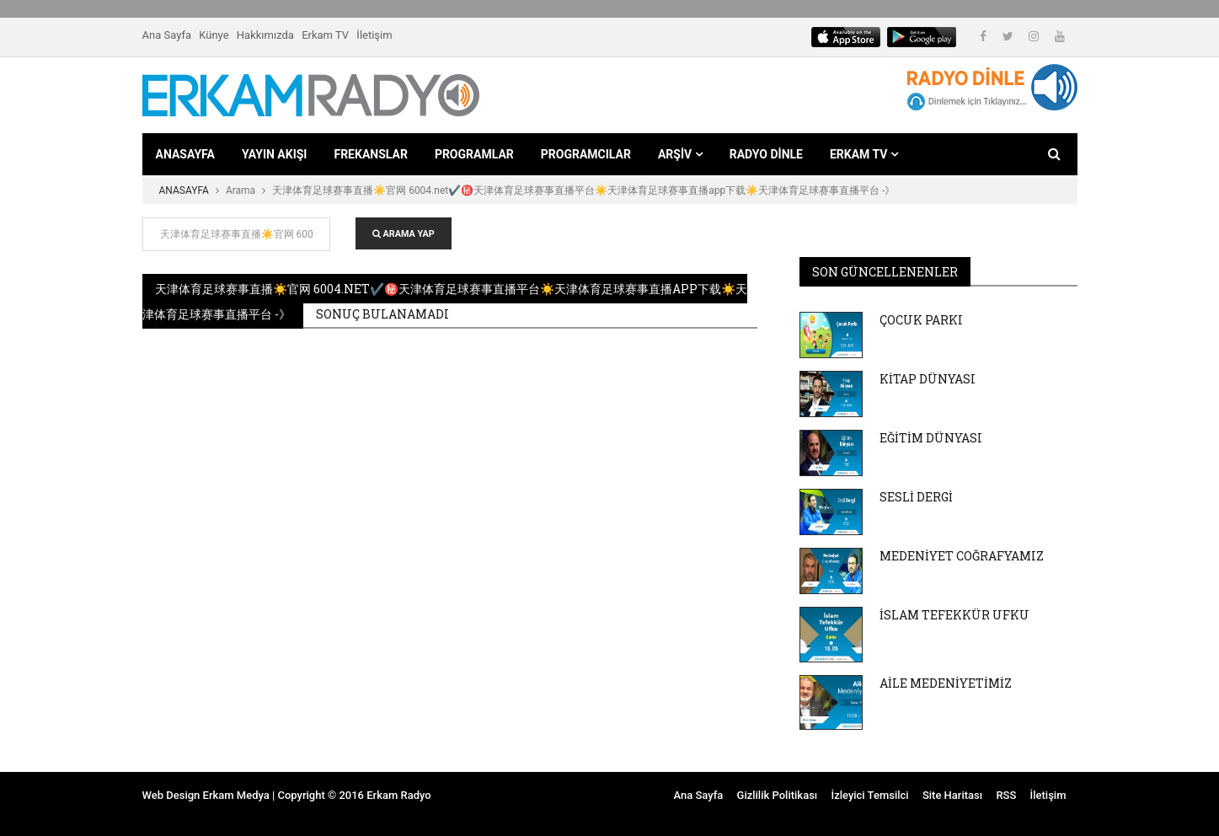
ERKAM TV (864, 154)
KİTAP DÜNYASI (927, 379)
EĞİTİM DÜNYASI (930, 438)
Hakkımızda (265, 35)
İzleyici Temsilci (869, 795)
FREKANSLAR (370, 154)
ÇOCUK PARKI (921, 320)
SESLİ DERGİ (916, 497)
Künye (213, 35)
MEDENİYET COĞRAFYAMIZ (961, 556)
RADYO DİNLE (766, 154)
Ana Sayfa (166, 35)
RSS (1006, 795)
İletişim (374, 35)
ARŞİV (680, 154)
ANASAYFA (185, 154)
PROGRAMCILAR (586, 154)
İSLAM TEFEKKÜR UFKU (954, 615)
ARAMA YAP (403, 233)
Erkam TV (325, 35)
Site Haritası (952, 795)
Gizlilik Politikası (777, 795)
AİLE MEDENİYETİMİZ (945, 683)
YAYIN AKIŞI (274, 154)
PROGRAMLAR (474, 154)
